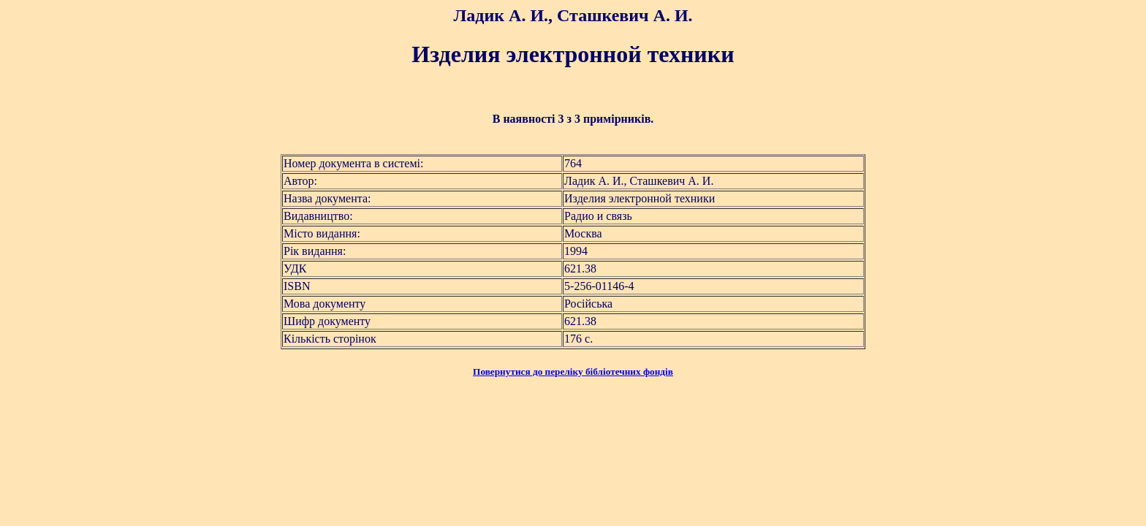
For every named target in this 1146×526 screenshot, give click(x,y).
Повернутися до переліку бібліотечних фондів (573, 371)
